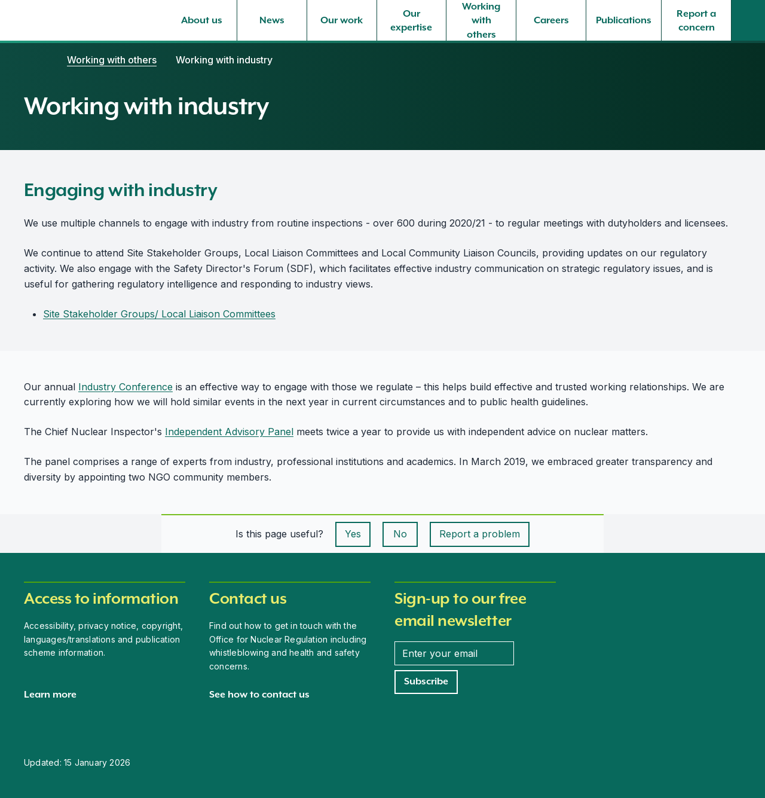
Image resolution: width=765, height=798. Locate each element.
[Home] (36, 60)
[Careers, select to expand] (551, 20)
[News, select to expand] (272, 20)
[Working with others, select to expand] (481, 20)
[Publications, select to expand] (623, 20)
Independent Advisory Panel (229, 432)
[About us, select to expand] (202, 20)
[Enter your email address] (454, 653)
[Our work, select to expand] (342, 20)
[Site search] (748, 20)
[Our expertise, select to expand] (411, 20)
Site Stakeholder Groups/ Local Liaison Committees (159, 314)
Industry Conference (125, 387)
